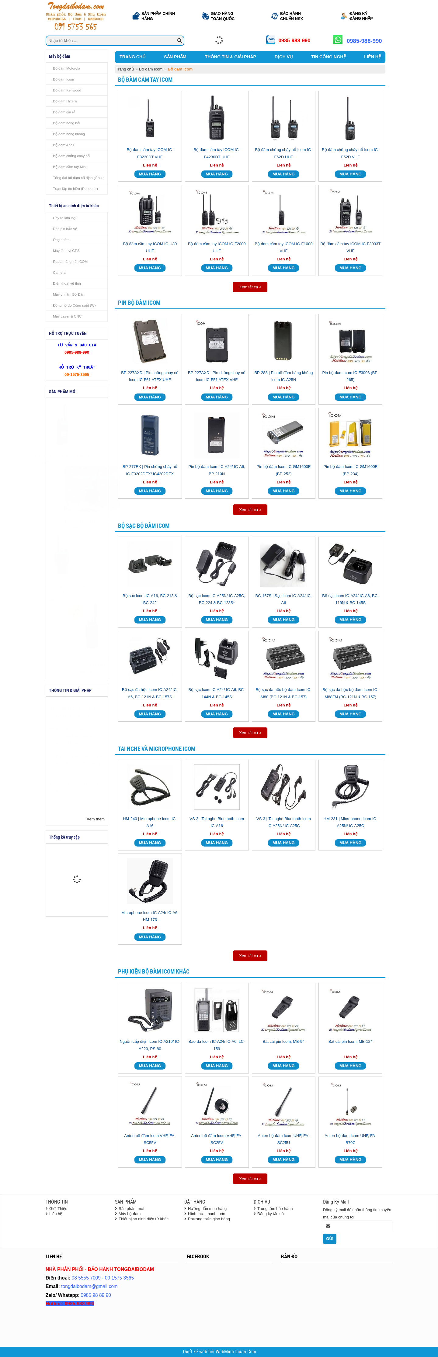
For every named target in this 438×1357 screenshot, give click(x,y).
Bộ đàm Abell (63, 145)
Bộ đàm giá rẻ (64, 112)
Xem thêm (96, 819)
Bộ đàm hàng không (69, 134)
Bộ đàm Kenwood (67, 90)
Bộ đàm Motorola (66, 68)
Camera (59, 272)
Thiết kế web (195, 1352)
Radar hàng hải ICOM (70, 261)
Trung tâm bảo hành (275, 1208)
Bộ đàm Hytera (65, 101)
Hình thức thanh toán (206, 1213)
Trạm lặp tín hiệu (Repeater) (75, 189)
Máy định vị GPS (66, 251)
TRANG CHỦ (132, 56)
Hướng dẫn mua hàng (207, 1208)
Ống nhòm (61, 240)
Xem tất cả (248, 287)
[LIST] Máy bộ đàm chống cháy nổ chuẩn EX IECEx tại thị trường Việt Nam (76, 778)
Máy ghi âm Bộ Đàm (69, 294)
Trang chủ (125, 69)
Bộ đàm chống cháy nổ (71, 156)
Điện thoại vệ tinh (67, 283)
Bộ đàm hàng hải (66, 123)
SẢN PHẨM (175, 56)
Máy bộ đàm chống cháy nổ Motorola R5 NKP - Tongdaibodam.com (77, 664)
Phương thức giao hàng (209, 1219)
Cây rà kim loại (65, 218)
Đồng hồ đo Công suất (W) (74, 305)
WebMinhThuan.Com (236, 1352)
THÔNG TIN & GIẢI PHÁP (230, 56)
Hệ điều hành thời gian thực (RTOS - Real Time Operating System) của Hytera (72, 751)
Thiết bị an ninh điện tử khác (144, 1219)
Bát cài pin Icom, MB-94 (283, 1041)
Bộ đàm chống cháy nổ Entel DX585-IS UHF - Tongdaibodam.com (77, 592)
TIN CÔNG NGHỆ (328, 56)
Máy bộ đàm (130, 1213)
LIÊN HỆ (372, 56)
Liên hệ (55, 1213)
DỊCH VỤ (284, 56)
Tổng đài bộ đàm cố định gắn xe (78, 178)
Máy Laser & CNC (67, 316)
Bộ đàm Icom (63, 79)
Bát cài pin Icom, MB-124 (350, 1041)
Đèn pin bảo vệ (65, 229)
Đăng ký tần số (270, 1213)
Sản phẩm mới (131, 1208)
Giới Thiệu (58, 1208)
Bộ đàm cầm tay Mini (69, 167)
